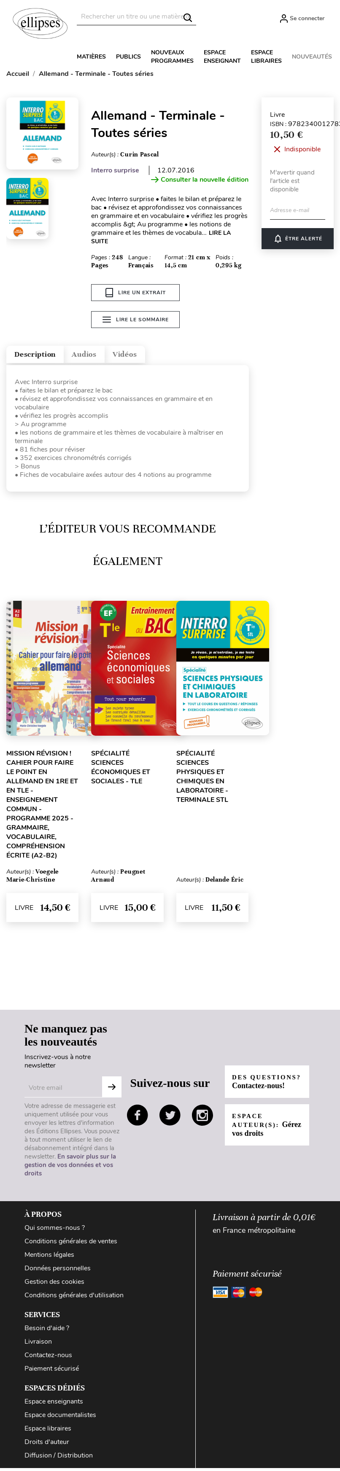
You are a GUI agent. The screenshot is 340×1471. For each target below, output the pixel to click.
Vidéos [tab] (159, 355)
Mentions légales (49, 1257)
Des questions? (260, 1084)
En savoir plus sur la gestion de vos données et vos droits (70, 1168)
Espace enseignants (53, 1404)
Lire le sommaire (136, 322)
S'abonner (111, 1089)
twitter (170, 1118)
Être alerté (297, 239)
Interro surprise (115, 170)
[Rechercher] (136, 16)
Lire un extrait (135, 292)
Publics (128, 57)
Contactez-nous (48, 1358)
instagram (202, 1118)
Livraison (38, 1344)
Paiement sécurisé (51, 1371)
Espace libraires (266, 56)
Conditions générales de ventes (70, 1244)
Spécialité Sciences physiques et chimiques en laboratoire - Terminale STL (202, 779)
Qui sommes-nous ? (54, 1230)
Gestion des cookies (54, 1284)
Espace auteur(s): (259, 1131)
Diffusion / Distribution (58, 1458)
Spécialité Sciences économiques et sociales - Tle (120, 770)
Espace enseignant (222, 56)
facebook (137, 1118)
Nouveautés (312, 57)
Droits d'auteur (46, 1444)
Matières (91, 57)
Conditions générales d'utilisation (74, 1298)
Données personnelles (57, 1271)
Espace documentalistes (60, 1418)
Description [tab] (43, 355)
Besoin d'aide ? (46, 1331)
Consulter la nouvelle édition (199, 179)
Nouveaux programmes (172, 56)
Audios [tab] (107, 355)
